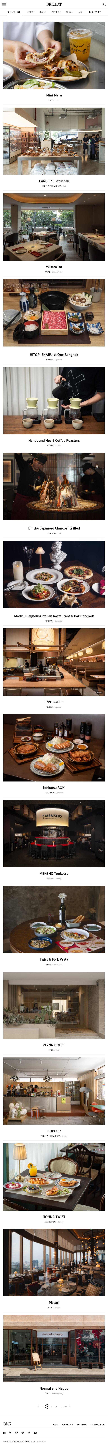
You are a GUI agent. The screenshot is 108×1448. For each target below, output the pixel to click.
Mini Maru (54, 95)
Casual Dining (57, 272)
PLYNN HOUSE (54, 1045)
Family (58, 879)
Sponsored (99, 693)
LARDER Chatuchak (54, 181)
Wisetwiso (54, 267)
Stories (56, 12)
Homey (64, 1136)
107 (65, 1406)
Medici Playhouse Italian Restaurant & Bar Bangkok (54, 616)
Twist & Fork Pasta (54, 959)
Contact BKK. (98, 1425)
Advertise (67, 1425)
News (69, 12)
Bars (42, 12)
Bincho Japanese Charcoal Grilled (54, 528)
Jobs (55, 1425)
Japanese (58, 360)
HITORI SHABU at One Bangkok (54, 355)
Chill (57, 100)
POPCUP (54, 1131)
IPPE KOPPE (54, 702)
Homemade (57, 964)
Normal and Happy (54, 1388)
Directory (95, 12)
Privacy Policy (41, 1441)
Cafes (31, 12)
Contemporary (57, 1393)
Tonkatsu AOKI (54, 788)
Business (81, 1425)
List (80, 12)
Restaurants (14, 12)
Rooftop (57, 1308)
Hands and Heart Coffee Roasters (54, 440)
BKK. (7, 1424)
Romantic (59, 621)
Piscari (54, 1303)
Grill (59, 533)
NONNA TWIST (54, 1217)
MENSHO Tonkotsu (54, 873)
